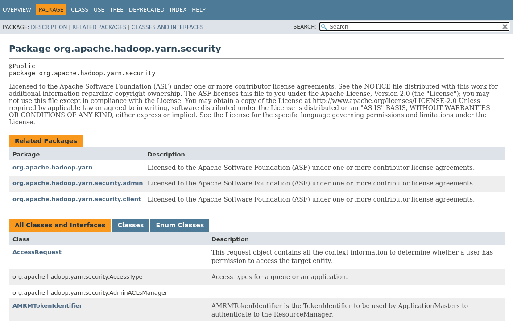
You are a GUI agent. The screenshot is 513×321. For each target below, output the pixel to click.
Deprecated (147, 10)
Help (199, 10)
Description (49, 27)
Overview (17, 10)
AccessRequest (37, 252)
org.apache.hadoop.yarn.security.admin (77, 183)
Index (178, 10)
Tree (117, 10)
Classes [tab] (130, 225)
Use (99, 10)
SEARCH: (305, 27)
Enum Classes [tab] (180, 225)
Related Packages (99, 27)
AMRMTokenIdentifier (47, 305)
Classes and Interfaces (167, 27)
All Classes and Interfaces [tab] (60, 225)
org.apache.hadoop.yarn (52, 167)
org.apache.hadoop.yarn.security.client (76, 199)
